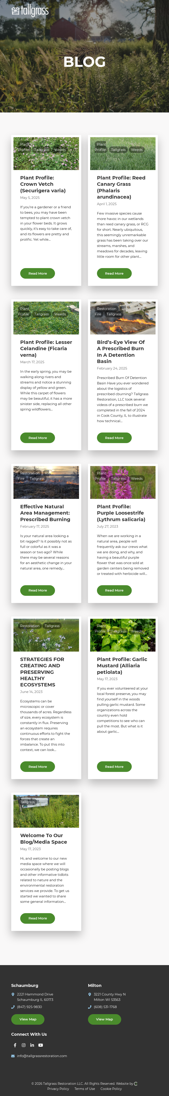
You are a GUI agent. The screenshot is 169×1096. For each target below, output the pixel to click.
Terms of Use (85, 1089)
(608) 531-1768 (105, 1007)
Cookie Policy (111, 1089)
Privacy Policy (58, 1089)
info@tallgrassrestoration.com (42, 1056)
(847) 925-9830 (29, 1007)
